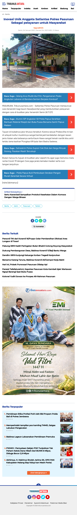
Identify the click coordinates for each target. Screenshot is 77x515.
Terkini (37, 206)
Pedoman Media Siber (58, 503)
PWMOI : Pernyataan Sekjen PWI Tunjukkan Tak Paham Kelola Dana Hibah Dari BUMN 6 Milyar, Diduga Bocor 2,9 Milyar (29, 451)
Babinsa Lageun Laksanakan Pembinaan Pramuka (30, 437)
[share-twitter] (36, 220)
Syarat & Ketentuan (41, 503)
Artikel (54, 8)
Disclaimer (29, 503)
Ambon (44, 8)
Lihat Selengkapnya (38, 473)
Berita (6, 206)
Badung (64, 8)
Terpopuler (16, 8)
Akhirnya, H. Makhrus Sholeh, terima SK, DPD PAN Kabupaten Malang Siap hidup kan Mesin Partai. (30, 461)
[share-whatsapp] (40, 220)
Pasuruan (26, 206)
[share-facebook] (32, 220)
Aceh (35, 8)
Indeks (27, 8)
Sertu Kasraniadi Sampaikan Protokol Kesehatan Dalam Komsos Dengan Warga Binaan (35, 195)
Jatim (16, 206)
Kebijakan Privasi (16, 503)
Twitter (44, 498)
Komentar (38, 226)
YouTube (49, 498)
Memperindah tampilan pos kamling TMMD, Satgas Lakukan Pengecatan (30, 426)
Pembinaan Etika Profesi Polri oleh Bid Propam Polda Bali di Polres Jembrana (32, 415)
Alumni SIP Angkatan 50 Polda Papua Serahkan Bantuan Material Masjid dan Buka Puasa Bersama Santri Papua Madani (34, 122)
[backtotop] (38, 485)
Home (5, 8)
